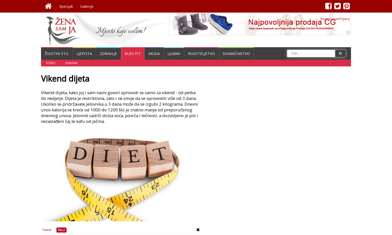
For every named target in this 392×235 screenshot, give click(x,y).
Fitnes (50, 63)
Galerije (87, 6)
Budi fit (133, 53)
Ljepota (84, 53)
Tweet (47, 230)
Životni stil (57, 53)
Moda (154, 53)
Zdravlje (108, 53)
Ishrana (71, 63)
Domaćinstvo (236, 53)
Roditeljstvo (201, 53)
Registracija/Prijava (335, 18)
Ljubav (174, 53)
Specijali (66, 6)
